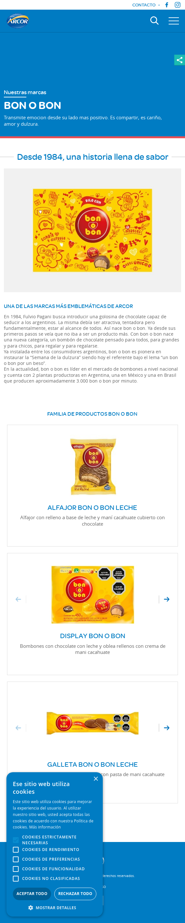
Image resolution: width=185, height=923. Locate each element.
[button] (54, 907)
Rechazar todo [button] (75, 893)
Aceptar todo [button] (31, 893)
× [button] (95, 779)
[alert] (54, 844)
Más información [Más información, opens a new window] (45, 827)
